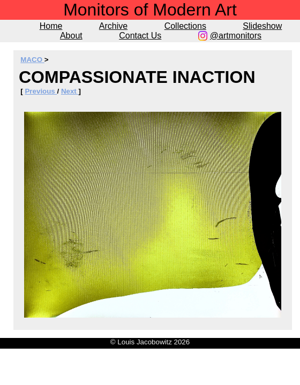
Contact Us (140, 35)
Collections (185, 25)
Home (51, 25)
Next (70, 91)
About (71, 35)
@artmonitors (235, 35)
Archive (113, 25)
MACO (32, 60)
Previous (41, 91)
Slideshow (262, 25)
